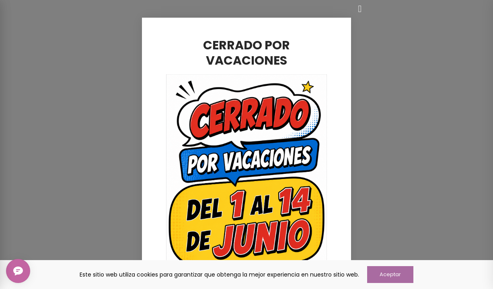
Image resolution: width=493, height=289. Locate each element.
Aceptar (390, 274)
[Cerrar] (360, 9)
